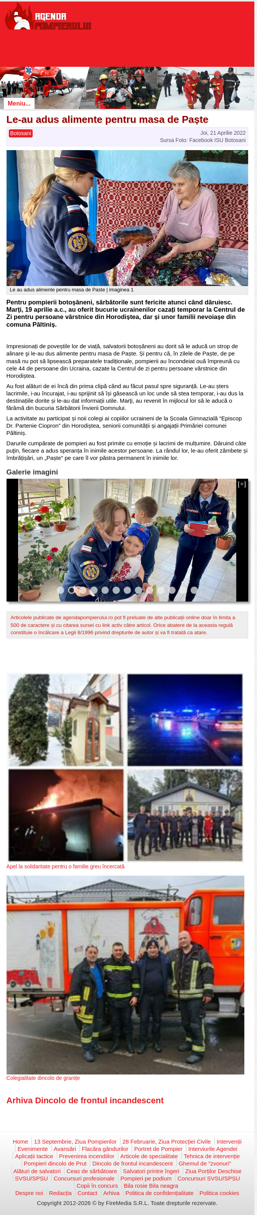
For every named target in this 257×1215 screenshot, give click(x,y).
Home (20, 1141)
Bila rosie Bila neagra (151, 1185)
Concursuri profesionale (84, 1178)
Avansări (65, 1149)
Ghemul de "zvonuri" (205, 1163)
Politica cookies (219, 1193)
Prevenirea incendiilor (86, 1156)
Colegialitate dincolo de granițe (43, 1078)
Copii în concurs (97, 1185)
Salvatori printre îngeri (151, 1171)
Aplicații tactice (34, 1156)
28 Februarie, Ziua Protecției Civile (167, 1141)
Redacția (60, 1193)
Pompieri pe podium (145, 1178)
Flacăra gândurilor (105, 1149)
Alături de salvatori (37, 1171)
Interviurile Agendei (212, 1149)
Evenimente (32, 1149)
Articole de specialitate (149, 1156)
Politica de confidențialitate (159, 1193)
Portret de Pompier (158, 1149)
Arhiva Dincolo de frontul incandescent (85, 1100)
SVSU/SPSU (31, 1178)
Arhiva (111, 1193)
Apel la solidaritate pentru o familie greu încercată (65, 866)
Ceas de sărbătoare (91, 1171)
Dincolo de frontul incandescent (132, 1163)
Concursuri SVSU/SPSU (208, 1178)
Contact (88, 1193)
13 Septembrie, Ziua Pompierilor (75, 1141)
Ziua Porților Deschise (213, 1171)
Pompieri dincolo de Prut (55, 1163)
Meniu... (19, 103)
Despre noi (29, 1193)
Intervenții (229, 1141)
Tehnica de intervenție (212, 1156)
